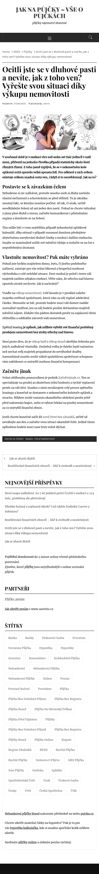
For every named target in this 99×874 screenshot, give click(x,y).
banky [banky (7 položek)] (29, 638)
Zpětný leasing (12, 327)
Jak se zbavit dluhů (22, 458)
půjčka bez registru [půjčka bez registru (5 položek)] (67, 699)
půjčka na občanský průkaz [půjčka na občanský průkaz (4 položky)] (53, 709)
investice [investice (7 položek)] (14, 658)
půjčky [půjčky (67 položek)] (50, 719)
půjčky (28, 567)
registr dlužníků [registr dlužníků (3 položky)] (19, 750)
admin (46, 103)
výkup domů (57, 341)
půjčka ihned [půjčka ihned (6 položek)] (17, 709)
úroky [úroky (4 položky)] (12, 790)
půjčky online (27, 842)
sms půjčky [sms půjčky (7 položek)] (16, 770)
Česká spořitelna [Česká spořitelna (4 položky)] (50, 790)
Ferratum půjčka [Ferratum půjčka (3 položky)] (19, 648)
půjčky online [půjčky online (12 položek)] (43, 740)
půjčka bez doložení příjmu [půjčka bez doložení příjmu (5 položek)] (27, 699)
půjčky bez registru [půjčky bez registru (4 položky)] (67, 729)
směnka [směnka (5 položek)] (37, 770)
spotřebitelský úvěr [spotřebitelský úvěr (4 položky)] (21, 780)
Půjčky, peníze (15, 599)
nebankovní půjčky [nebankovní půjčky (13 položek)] (21, 678)
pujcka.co (87, 813)
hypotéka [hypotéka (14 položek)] (45, 648)
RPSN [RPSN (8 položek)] (43, 750)
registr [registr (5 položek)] (66, 740)
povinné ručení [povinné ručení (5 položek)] (19, 689)
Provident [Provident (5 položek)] (45, 689)
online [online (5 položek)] (47, 678)
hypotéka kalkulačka (24, 828)
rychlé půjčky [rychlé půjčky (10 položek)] (17, 760)
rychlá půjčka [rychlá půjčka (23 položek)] (65, 750)
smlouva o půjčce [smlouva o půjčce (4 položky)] (48, 760)
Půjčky (20, 439)
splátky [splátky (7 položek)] (57, 770)
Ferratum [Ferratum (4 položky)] (79, 638)
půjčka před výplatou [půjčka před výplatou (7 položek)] (22, 719)
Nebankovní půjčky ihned (22, 813)
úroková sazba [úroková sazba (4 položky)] (68, 780)
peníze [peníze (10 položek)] (65, 678)
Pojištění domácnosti (19, 557)
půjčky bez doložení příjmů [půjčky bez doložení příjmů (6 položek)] (27, 729)
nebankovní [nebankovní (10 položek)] (16, 668)
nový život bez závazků (58, 417)
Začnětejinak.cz (69, 377)
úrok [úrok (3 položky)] (46, 780)
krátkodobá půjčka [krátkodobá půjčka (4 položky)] (67, 658)
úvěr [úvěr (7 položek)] (28, 790)
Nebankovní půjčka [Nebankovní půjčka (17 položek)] (46, 668)
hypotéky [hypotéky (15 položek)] (67, 648)
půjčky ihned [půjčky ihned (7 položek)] (17, 740)
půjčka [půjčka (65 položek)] (64, 689)
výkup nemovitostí (28, 293)
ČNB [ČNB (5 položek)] (74, 790)
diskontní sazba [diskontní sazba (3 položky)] (53, 638)
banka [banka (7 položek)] (12, 638)
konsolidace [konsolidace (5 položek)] (37, 658)
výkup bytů (39, 341)
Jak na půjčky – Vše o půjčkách (49, 12)
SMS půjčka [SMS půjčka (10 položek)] (76, 760)
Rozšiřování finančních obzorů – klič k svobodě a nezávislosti (50, 466)
